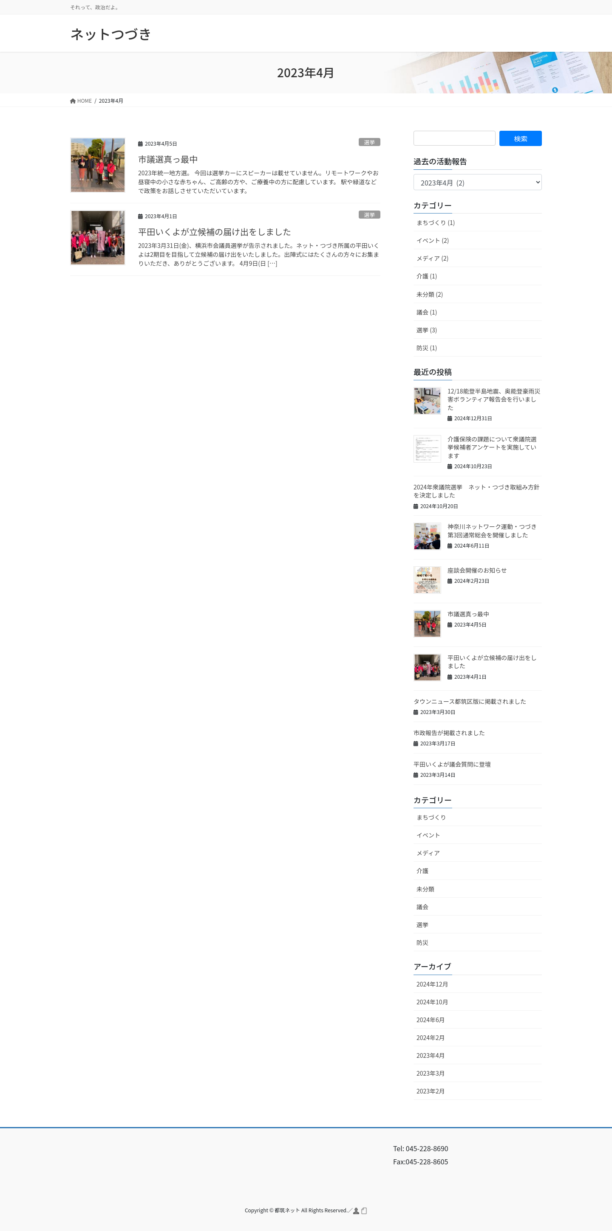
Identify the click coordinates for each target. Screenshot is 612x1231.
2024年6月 (430, 1019)
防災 (422, 942)
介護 (422, 870)
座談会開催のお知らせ (477, 570)
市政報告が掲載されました (449, 732)
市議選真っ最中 (168, 159)
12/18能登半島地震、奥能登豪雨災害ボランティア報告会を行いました (494, 399)
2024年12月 (432, 984)
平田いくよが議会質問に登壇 (452, 764)
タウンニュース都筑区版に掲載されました (470, 701)
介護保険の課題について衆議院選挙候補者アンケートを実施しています (492, 447)
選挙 (369, 142)
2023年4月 (430, 1055)
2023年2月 (430, 1091)
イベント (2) (432, 240)
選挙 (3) (426, 330)
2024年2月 (430, 1037)
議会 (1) (426, 312)
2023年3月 (430, 1073)
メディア (428, 853)
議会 (422, 906)
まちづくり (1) (435, 222)
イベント (428, 835)
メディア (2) (432, 258)
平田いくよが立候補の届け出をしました (214, 231)
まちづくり (431, 817)
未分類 (425, 889)
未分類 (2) (429, 294)
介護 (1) (426, 276)
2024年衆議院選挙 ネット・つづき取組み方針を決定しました (477, 491)
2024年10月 (432, 1002)
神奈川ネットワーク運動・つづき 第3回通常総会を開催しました (495, 530)
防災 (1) (426, 347)
